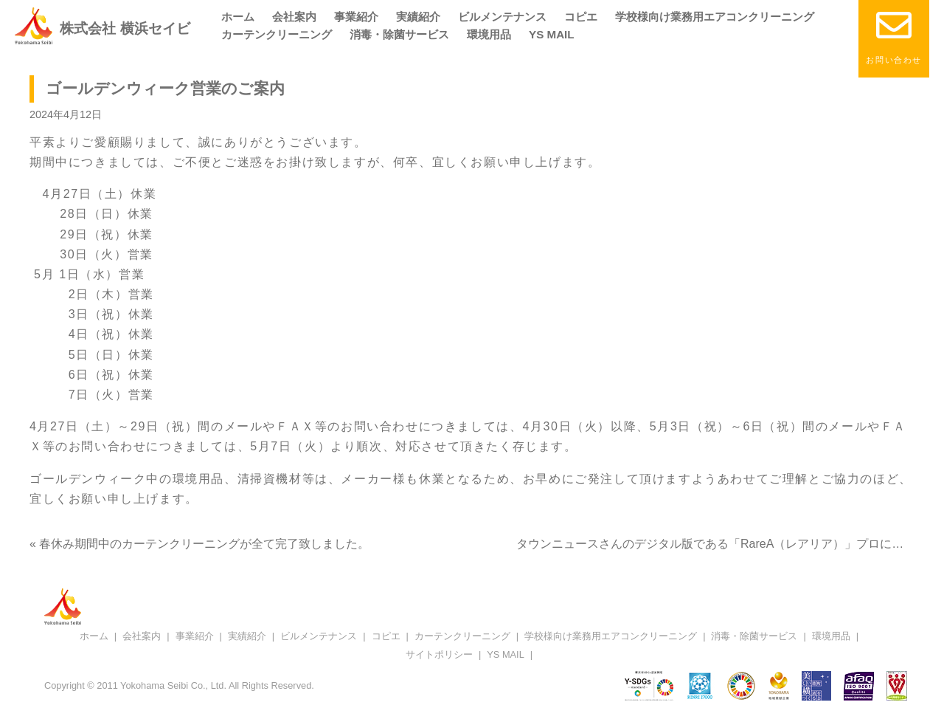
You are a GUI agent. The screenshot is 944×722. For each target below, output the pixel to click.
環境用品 (489, 34)
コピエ (580, 16)
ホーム (237, 16)
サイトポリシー (439, 654)
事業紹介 (356, 16)
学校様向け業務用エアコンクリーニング (714, 16)
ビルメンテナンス (502, 16)
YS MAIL (552, 34)
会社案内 (294, 16)
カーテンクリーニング (276, 34)
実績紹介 (418, 16)
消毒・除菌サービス (399, 34)
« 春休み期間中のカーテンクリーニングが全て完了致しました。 (199, 543)
